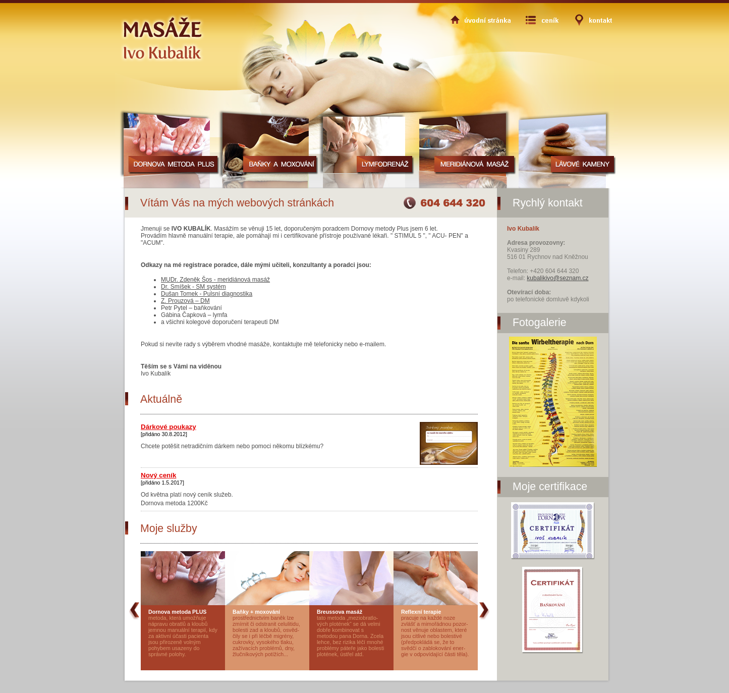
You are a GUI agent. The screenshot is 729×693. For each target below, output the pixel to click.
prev (134, 555)
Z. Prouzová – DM (185, 300)
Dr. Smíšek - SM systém (193, 286)
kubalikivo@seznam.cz (557, 278)
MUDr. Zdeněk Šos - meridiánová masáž (215, 279)
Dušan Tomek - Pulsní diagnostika (206, 293)
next (484, 555)
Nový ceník (158, 475)
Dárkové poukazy (168, 427)
